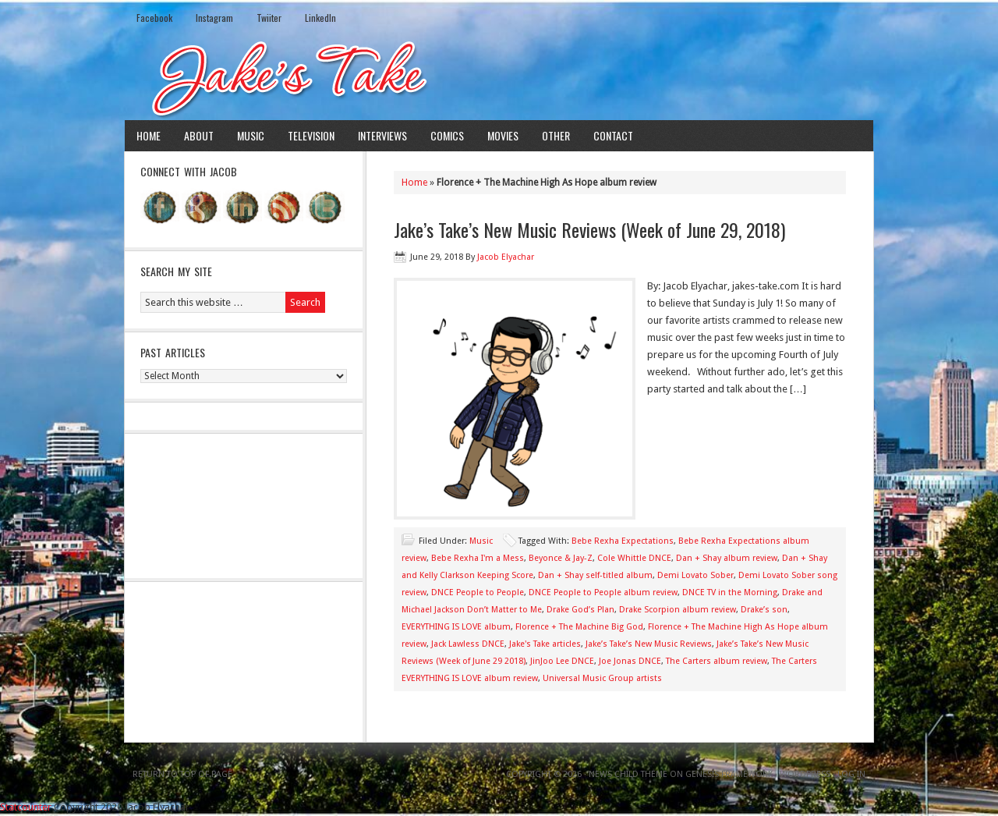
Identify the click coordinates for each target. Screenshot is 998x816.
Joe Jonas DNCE (630, 661)
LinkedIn (320, 17)
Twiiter (269, 17)
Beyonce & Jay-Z (561, 558)
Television (311, 135)
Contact (613, 135)
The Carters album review (716, 661)
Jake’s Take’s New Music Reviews (649, 644)
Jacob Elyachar (505, 257)
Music (250, 135)
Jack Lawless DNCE (467, 644)
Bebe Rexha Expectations (623, 541)
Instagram (214, 17)
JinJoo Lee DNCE (562, 661)
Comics (447, 135)
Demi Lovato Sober (695, 575)
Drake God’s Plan (580, 610)
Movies (502, 135)
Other (556, 135)
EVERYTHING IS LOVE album (456, 627)
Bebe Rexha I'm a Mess (477, 558)
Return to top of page (182, 774)
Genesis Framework (729, 774)
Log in (851, 774)
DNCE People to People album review (603, 592)
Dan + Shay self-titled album (595, 575)
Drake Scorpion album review (677, 610)
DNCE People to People (477, 592)
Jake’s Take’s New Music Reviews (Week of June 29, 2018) (589, 229)
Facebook (154, 17)
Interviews (382, 135)
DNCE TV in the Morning (729, 592)
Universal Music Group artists (602, 678)
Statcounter (25, 807)
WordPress (805, 774)
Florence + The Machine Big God (579, 627)
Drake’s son (764, 610)
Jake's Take (499, 77)
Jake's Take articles (545, 644)
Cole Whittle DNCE (634, 558)
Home (148, 135)
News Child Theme (628, 774)
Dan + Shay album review (726, 558)
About (199, 135)
